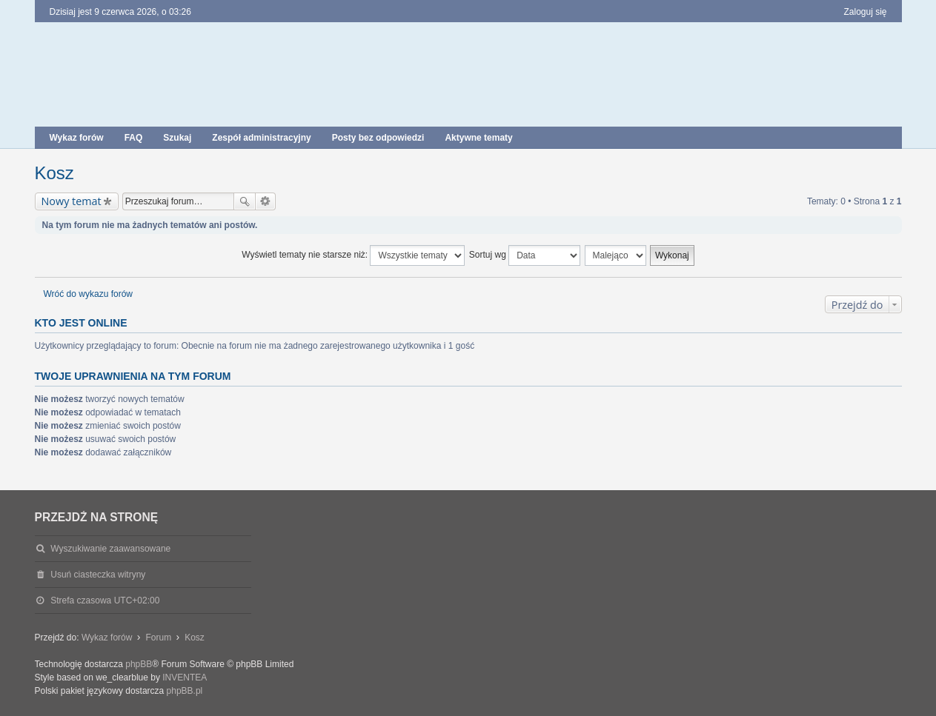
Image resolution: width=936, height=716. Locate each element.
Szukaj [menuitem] (177, 138)
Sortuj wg (524, 255)
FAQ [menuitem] (134, 138)
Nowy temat (72, 201)
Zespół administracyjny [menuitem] (261, 138)
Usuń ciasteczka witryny (97, 574)
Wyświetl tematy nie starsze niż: (353, 255)
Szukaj (244, 201)
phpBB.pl (185, 691)
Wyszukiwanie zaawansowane (266, 201)
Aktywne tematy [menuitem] (478, 138)
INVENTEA (184, 677)
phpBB (138, 664)
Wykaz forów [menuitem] (77, 138)
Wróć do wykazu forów (88, 294)
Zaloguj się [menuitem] (864, 11)
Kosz (54, 173)
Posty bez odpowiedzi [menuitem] (378, 138)
